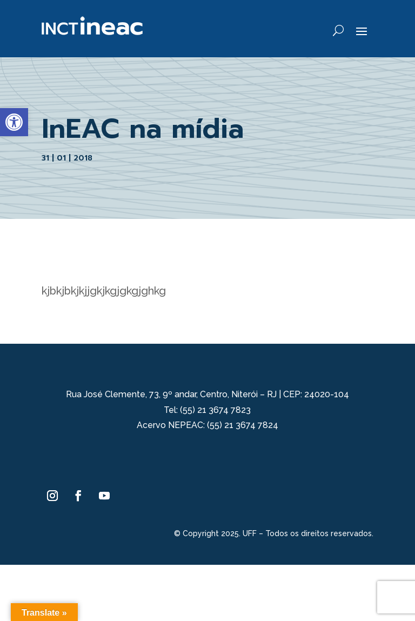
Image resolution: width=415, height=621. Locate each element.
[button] (14, 122)
